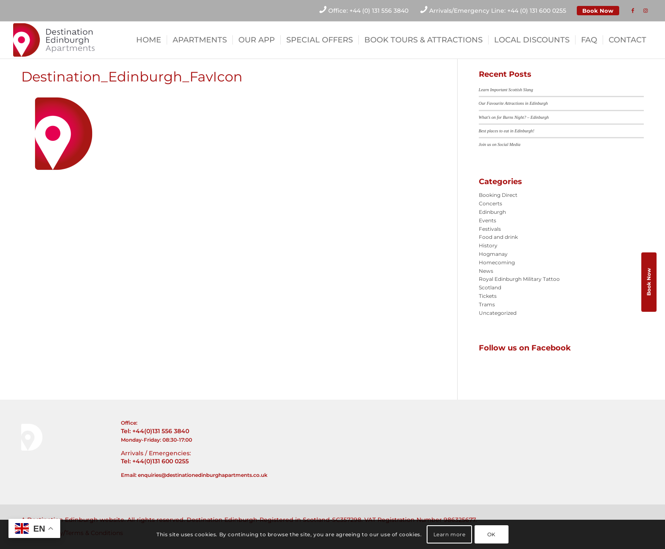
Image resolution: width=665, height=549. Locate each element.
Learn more (449, 534)
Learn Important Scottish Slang (506, 89)
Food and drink (498, 237)
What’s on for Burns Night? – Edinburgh (514, 117)
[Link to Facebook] (632, 10)
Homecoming (497, 262)
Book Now (597, 10)
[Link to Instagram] (645, 10)
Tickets (488, 296)
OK (491, 534)
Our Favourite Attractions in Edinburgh (513, 103)
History (488, 245)
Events (487, 220)
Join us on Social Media (499, 144)
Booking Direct (498, 195)
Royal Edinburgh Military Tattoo (519, 279)
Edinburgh (492, 212)
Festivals (490, 229)
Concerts (490, 203)
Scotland (490, 287)
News (486, 271)
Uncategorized (498, 313)
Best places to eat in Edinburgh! (506, 131)
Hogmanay (493, 254)
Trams (487, 304)
